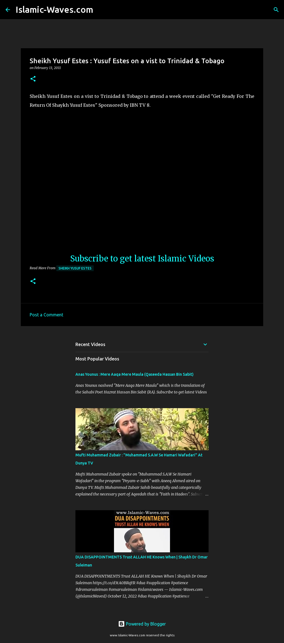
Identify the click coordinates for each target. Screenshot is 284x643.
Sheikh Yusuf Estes (75, 268)
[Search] (101, 9)
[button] (33, 79)
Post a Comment (46, 314)
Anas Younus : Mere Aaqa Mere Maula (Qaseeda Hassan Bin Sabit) (134, 374)
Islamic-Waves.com (54, 9)
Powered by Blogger (142, 623)
